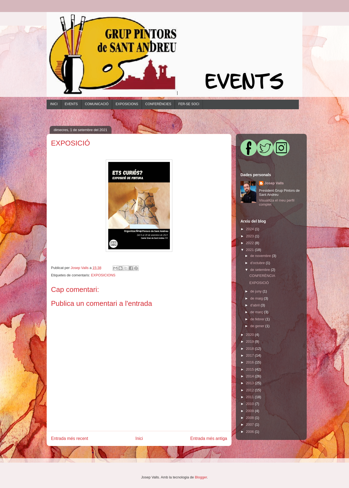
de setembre (260, 270)
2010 (250, 404)
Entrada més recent (69, 438)
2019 (250, 341)
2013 (250, 383)
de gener (257, 326)
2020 (250, 335)
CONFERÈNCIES (158, 104)
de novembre (261, 256)
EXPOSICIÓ (259, 283)
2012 (250, 390)
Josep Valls (274, 183)
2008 (250, 418)
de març (257, 312)
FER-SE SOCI (188, 104)
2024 (250, 229)
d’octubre (258, 263)
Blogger (201, 477)
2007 (250, 424)
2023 (250, 236)
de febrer (258, 319)
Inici (139, 438)
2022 (250, 243)
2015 (250, 369)
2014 (250, 376)
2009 (250, 411)
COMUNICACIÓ (97, 104)
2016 (250, 362)
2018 (250, 349)
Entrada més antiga (208, 438)
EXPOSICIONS (127, 104)
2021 (250, 250)
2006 (250, 432)
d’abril (255, 305)
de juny (256, 291)
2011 (250, 397)
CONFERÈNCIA (262, 276)
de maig (257, 298)
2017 (250, 355)
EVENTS (71, 104)
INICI (54, 104)
